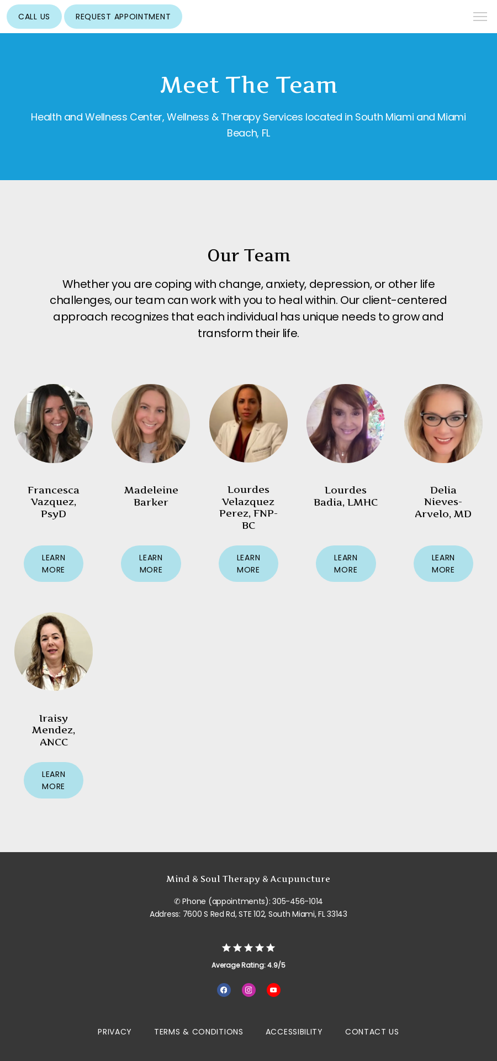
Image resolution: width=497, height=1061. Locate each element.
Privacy (115, 1031)
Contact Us (372, 1031)
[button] (480, 18)
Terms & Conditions (199, 1031)
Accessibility (294, 1031)
